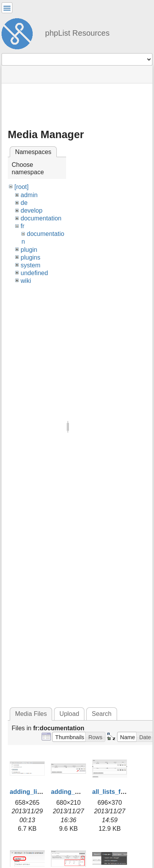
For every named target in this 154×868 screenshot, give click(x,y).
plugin (29, 249)
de (24, 202)
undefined (34, 273)
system (30, 265)
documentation (41, 218)
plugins (30, 257)
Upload (69, 713)
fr (22, 226)
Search (102, 713)
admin (29, 195)
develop (31, 210)
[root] (21, 187)
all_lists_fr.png (114, 791)
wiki (26, 280)
